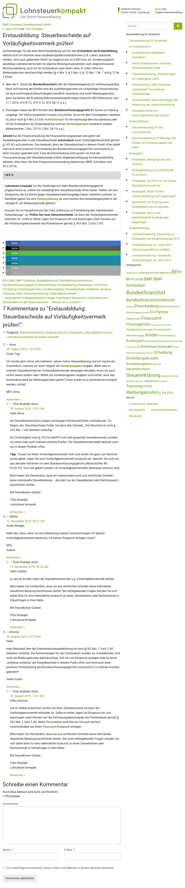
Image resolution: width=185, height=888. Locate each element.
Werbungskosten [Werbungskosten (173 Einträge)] (142, 392)
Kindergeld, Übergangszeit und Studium (151, 162)
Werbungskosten (77, 124)
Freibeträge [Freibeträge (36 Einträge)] (165, 325)
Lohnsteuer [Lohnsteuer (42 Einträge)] (131, 347)
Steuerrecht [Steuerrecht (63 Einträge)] (151, 381)
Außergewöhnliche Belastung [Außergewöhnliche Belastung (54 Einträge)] (154, 272)
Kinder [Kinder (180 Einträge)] (151, 334)
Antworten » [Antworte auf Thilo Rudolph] (17, 512)
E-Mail (69, 850)
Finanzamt (49, 726)
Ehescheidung (47, 285)
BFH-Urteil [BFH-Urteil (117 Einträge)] (134, 279)
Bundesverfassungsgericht (20, 285)
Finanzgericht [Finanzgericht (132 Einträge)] (138, 324)
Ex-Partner (100, 285)
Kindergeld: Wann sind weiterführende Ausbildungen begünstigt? (150, 217)
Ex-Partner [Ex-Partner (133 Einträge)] (159, 312)
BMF (12, 280)
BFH (5, 280)
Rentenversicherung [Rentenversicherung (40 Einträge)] (135, 353)
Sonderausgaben (53, 289)
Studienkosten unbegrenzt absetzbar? (148, 55)
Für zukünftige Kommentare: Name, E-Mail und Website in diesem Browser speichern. (61, 868)
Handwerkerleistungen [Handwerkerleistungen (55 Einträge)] (139, 329)
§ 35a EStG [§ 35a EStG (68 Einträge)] (166, 392)
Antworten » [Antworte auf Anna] (13, 399)
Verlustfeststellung (36, 293)
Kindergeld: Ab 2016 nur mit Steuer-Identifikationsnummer (154, 183)
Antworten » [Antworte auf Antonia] (13, 687)
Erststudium (85, 285)
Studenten (92, 289)
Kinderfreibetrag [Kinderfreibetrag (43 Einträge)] (167, 335)
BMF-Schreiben (12, 24)
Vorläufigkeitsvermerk (63, 293)
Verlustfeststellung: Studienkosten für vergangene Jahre (153, 76)
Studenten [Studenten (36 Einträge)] (163, 381)
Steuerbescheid (32, 24)
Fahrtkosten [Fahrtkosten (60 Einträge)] (133, 318)
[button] (13, 243)
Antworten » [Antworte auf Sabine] (13, 557)
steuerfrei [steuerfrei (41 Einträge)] (130, 381)
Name (8, 850)
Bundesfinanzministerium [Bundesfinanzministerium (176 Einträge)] (150, 299)
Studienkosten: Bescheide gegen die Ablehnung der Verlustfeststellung (155, 102)
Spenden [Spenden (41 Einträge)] (157, 364)
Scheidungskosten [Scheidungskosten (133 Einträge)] (142, 358)
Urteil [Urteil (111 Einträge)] (147, 386)
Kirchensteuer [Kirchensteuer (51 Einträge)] (152, 341)
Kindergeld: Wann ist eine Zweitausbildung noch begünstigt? (154, 194)
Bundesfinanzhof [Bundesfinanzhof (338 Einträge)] (145, 293)
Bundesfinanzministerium (76, 280)
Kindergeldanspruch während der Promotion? (153, 172)
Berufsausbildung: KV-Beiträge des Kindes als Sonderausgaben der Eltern (154, 142)
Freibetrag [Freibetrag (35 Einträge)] (155, 325)
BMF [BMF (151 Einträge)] (148, 279)
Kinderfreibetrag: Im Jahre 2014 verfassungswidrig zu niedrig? (152, 247)
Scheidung (9, 289)
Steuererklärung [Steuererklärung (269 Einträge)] (143, 375)
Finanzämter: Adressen (143, 404)
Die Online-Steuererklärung (40, 17)
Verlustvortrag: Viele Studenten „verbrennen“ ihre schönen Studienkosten (151, 89)
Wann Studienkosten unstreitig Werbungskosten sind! (151, 66)
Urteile (47, 24)
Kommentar (10, 804)
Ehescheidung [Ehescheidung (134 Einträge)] (146, 306)
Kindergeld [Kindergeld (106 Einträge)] (134, 341)
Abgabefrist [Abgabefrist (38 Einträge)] (131, 273)
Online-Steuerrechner (164, 410)
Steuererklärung (47, 199)
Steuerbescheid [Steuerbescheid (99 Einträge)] (138, 369)
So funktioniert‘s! (139, 46)
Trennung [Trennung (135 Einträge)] (134, 386)
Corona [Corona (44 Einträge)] (129, 306)
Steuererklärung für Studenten (148, 40)
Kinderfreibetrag (139, 228)
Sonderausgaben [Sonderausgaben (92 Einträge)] (139, 364)
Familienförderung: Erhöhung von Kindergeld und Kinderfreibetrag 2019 (155, 237)
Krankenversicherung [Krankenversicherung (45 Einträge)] (171, 341)
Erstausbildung (66, 285)
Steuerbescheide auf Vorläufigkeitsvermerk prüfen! (150, 113)
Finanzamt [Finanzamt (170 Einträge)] (151, 318)
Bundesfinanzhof (48, 280)
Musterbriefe (137, 410)
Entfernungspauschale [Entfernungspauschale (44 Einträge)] (137, 312)
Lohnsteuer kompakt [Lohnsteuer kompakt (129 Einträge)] (155, 346)
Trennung (9, 293)
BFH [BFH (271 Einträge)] (176, 272)
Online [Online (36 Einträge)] (176, 347)
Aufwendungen (54, 119)
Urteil (19, 293)
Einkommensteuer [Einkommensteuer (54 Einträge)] (170, 306)
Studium (105, 289)
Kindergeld (136, 153)
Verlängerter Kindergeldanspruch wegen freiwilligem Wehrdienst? (45, 298)
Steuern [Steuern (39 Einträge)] (139, 381)
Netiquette (135, 416)
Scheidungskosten (29, 289)
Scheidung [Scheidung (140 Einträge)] (163, 352)
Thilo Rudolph (34, 29)
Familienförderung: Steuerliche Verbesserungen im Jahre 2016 (151, 258)
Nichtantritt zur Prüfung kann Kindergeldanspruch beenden (150, 204)
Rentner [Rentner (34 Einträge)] (149, 353)
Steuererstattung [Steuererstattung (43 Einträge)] (169, 376)
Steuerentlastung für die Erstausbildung (147, 130)
